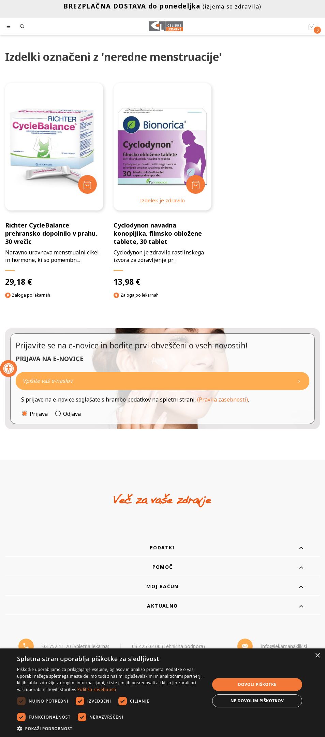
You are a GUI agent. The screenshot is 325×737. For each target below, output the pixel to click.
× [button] (317, 655)
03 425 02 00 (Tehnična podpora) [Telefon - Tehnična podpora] (168, 646)
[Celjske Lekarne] (166, 26)
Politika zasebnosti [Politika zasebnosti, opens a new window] (96, 689)
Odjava (72, 414)
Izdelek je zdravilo (162, 200)
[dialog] (162, 692)
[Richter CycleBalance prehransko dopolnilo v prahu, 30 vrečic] (54, 185)
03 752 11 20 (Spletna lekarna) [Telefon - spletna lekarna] (75, 646)
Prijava (39, 414)
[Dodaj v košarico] (87, 184)
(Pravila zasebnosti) (222, 399)
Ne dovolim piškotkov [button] (257, 701)
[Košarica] (311, 26)
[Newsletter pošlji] (299, 381)
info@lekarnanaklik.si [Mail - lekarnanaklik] (284, 646)
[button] (110, 728)
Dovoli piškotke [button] (257, 684)
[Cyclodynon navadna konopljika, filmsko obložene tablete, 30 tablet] (163, 185)
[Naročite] (162, 381)
